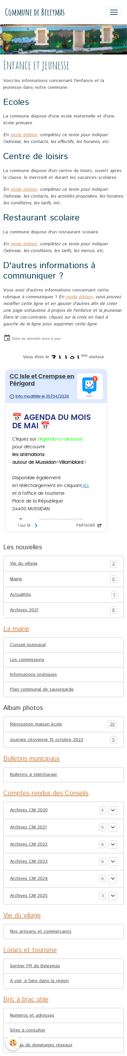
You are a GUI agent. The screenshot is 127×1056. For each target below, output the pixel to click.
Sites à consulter (27, 1030)
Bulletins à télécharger (33, 774)
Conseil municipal (28, 645)
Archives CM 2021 (28, 827)
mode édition (23, 135)
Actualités (63, 594)
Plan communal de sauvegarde (42, 689)
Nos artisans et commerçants (40, 931)
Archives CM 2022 (29, 844)
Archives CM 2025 (29, 895)
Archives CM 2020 (29, 810)
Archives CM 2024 (29, 878)
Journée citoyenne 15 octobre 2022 (63, 740)
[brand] (35, 12)
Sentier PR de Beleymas (35, 966)
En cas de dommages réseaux (41, 1045)
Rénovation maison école (63, 724)
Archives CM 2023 (29, 861)
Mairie (63, 579)
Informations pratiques (33, 674)
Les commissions (27, 659)
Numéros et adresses (32, 1015)
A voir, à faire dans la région (39, 981)
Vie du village (63, 563)
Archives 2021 (63, 610)
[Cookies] (13, 1043)
